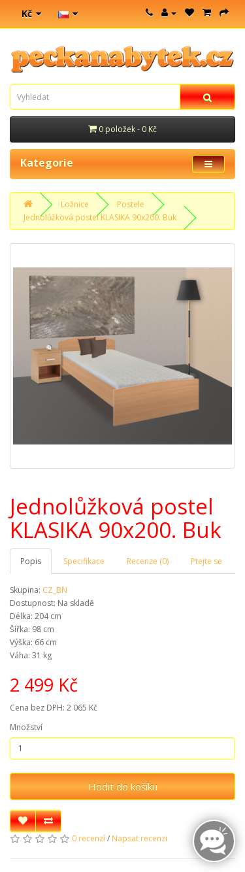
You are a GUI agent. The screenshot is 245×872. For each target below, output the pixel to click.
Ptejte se (206, 561)
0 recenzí (88, 838)
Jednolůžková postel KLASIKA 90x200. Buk (100, 217)
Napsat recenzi (139, 838)
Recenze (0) (148, 561)
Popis (30, 561)
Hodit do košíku (122, 786)
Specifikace (84, 561)
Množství (26, 727)
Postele (130, 204)
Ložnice (75, 204)
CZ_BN (54, 589)
